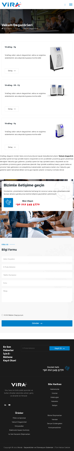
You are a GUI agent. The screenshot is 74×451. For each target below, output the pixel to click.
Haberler (54, 401)
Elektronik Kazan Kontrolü (19, 430)
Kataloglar (55, 397)
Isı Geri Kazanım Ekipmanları (19, 434)
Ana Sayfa (7, 29)
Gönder (37, 323)
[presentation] (18, 308)
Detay (11, 71)
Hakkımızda (54, 389)
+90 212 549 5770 (28, 204)
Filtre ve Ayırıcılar (19, 418)
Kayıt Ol (59, 348)
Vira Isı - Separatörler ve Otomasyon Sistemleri (35, 447)
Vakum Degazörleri (19, 422)
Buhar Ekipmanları (55, 415)
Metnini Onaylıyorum (13, 315)
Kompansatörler (54, 428)
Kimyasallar (19, 426)
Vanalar (55, 419)
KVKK (6, 315)
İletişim (54, 405)
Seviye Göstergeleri (54, 423)
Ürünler (17, 29)
